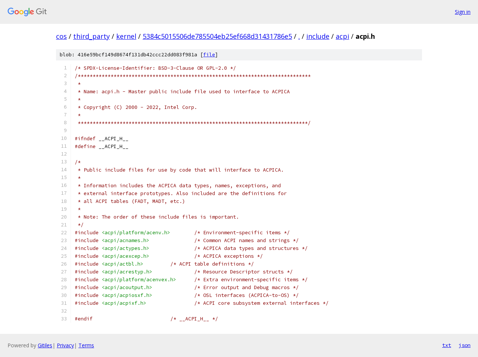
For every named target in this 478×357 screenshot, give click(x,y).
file (209, 54)
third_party (91, 36)
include (317, 36)
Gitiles (45, 345)
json (465, 345)
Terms (86, 345)
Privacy (65, 345)
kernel (126, 36)
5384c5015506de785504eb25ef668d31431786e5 (217, 36)
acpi (342, 36)
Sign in (463, 11)
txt (446, 345)
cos (61, 36)
